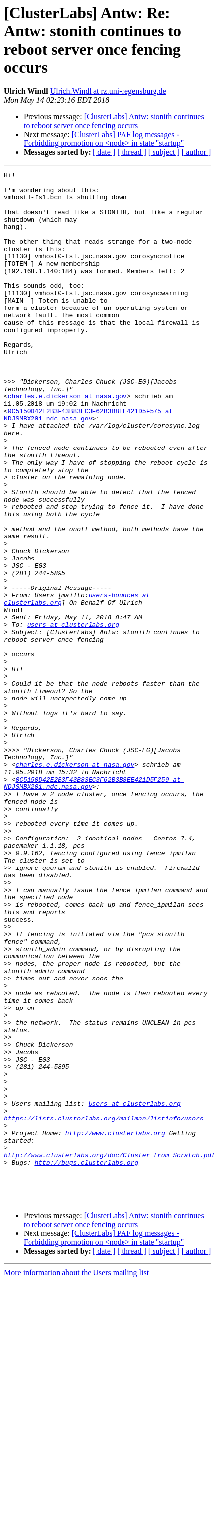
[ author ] (196, 152)
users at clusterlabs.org (73, 715)
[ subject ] (164, 152)
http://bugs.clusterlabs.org (86, 1361)
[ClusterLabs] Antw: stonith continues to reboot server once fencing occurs (114, 121)
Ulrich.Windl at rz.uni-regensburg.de (108, 91)
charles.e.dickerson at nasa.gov (67, 441)
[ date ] (104, 152)
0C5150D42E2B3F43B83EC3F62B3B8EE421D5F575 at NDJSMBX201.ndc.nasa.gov (90, 464)
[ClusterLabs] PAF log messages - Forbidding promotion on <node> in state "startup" (104, 138)
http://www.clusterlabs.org (115, 1325)
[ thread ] (131, 152)
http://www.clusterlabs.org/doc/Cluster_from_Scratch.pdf (109, 1352)
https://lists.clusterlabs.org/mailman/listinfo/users (104, 1308)
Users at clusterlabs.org (135, 1290)
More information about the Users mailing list (76, 1477)
